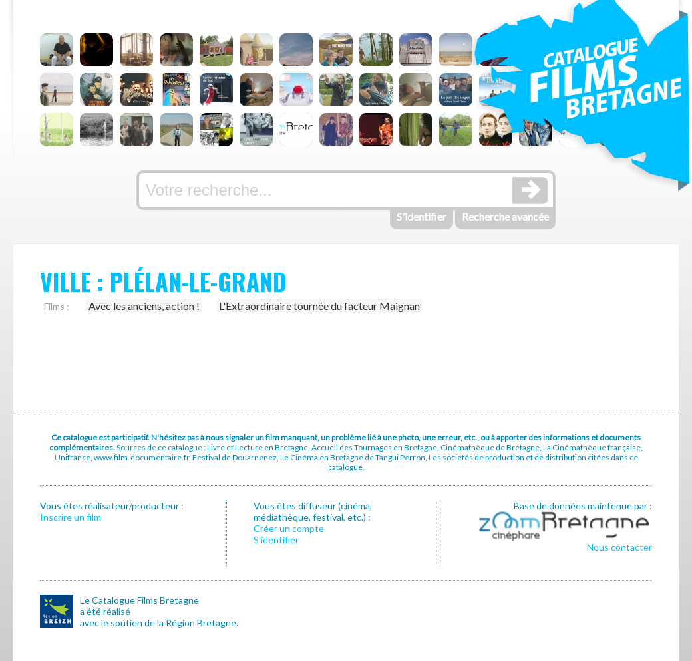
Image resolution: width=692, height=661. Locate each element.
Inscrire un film (70, 517)
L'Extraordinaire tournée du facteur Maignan (319, 305)
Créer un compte (289, 528)
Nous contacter (619, 547)
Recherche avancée (505, 216)
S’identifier (276, 539)
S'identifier (421, 216)
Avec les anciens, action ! (144, 305)
